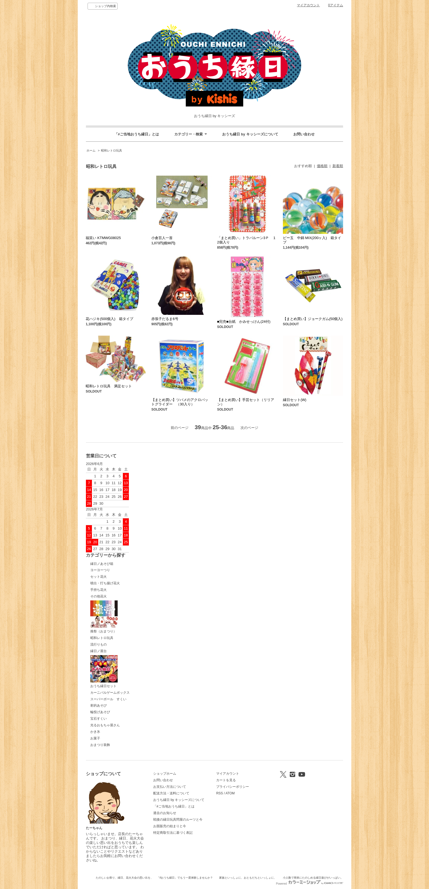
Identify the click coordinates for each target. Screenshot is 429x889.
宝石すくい (98, 719)
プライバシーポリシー (232, 787)
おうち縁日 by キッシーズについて (250, 134)
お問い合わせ (304, 134)
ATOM (230, 793)
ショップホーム (164, 773)
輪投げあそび (100, 712)
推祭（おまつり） (104, 616)
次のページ (249, 428)
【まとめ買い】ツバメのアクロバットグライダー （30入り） (179, 402)
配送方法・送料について (171, 793)
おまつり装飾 (100, 745)
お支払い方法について (169, 787)
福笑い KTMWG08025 (103, 238)
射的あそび (98, 705)
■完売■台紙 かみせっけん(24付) (245, 321)
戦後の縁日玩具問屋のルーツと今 (177, 819)
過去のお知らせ (164, 813)
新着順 (337, 166)
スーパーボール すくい (108, 699)
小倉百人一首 (162, 238)
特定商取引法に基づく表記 (173, 833)
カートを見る (226, 780)
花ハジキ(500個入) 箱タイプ (111, 319)
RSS (219, 793)
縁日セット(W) (296, 400)
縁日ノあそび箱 (101, 564)
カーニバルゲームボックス (110, 693)
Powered (309, 883)
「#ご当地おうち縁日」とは (136, 134)
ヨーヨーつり (100, 570)
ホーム (90, 150)
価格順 (322, 166)
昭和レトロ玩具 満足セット (109, 386)
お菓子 (95, 738)
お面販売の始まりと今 (169, 826)
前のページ (180, 428)
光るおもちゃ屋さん (105, 725)
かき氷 (95, 732)
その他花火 (98, 596)
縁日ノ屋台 (98, 651)
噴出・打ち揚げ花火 (105, 583)
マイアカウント (308, 5)
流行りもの (98, 644)
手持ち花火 (98, 590)
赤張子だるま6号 (164, 319)
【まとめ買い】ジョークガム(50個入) (313, 319)
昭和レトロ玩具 (111, 150)
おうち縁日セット (104, 671)
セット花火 (98, 577)
